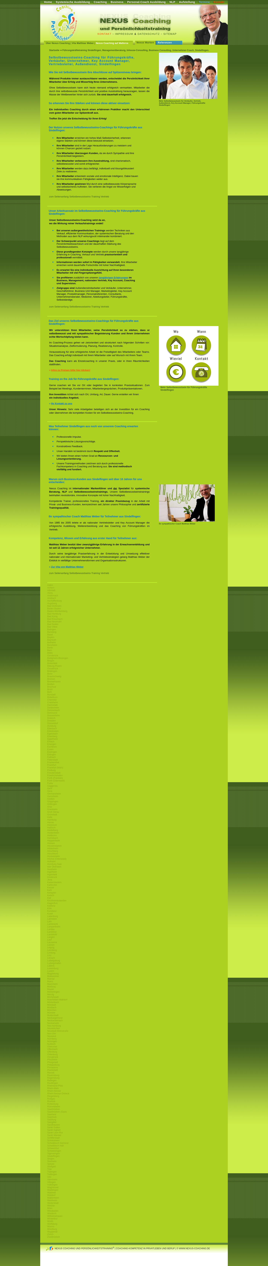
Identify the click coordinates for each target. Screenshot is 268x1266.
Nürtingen (52, 1041)
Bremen (51, 679)
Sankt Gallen (53, 1127)
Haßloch (51, 827)
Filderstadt (52, 760)
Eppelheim (52, 739)
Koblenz (51, 906)
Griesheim (52, 809)
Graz (49, 806)
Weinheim (52, 1200)
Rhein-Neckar (54, 1091)
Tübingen (52, 1171)
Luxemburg (52, 968)
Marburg (51, 986)
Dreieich (51, 718)
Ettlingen (51, 754)
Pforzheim (52, 1059)
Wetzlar (51, 1205)
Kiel (49, 898)
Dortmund (52, 713)
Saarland (51, 1114)
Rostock (51, 1101)
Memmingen (53, 992)
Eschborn (52, 746)
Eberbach (52, 728)
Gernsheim (52, 796)
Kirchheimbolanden (56, 900)
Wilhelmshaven (54, 1216)
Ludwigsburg (53, 960)
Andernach (52, 595)
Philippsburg (53, 1065)
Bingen (50, 660)
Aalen (50, 585)
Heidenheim (53, 833)
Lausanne (52, 942)
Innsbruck (52, 877)
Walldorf (51, 1195)
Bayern (50, 637)
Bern (49, 650)
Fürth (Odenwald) (56, 780)
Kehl (49, 890)
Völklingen (52, 1184)
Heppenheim (53, 840)
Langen (51, 937)
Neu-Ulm (51, 1033)
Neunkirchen (53, 1028)
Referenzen (165, 42)
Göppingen (52, 801)
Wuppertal (52, 1231)
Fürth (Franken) (55, 778)
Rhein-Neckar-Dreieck (58, 1093)
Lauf (49, 939)
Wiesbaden (52, 1211)
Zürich (50, 1234)
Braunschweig (54, 676)
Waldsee (51, 1192)
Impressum (124, 33)
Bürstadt (51, 694)
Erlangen (51, 744)
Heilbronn (52, 835)
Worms (50, 1226)
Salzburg (51, 1119)
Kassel (50, 887)
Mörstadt (51, 1005)
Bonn (49, 673)
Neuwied (51, 1036)
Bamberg (51, 632)
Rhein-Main (53, 1088)
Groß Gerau (53, 812)
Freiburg (51, 770)
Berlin (50, 647)
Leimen (51, 945)
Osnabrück (52, 655)
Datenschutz (149, 33)
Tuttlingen (52, 1174)
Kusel (50, 913)
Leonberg (52, 950)
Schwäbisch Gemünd (57, 1143)
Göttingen (52, 804)
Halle (49, 817)
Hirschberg (52, 851)
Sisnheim (51, 1161)
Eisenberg (52, 736)
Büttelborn (52, 697)
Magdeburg (53, 973)
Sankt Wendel (54, 1135)
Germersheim (54, 793)
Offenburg (52, 1052)
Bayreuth (51, 640)
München (51, 1010)
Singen (50, 1158)
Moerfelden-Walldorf (57, 999)
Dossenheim (53, 715)
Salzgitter (52, 1122)
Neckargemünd (54, 1018)
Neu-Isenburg (54, 1025)
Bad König (52, 616)
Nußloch (51, 1044)
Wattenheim (53, 1198)
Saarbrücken (53, 1109)
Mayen (50, 989)
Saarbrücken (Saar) (57, 1111)
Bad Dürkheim (54, 606)
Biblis (50, 653)
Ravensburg (53, 1075)
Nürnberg (52, 1038)
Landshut (51, 932)
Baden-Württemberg (57, 611)
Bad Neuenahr (54, 621)
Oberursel (52, 1046)
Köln (49, 908)
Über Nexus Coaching (58, 43)
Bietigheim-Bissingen (57, 658)
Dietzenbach (53, 710)
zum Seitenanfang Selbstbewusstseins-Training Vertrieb (79, 196)
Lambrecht (52, 924)
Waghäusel (52, 1187)
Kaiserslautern (54, 882)
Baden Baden (54, 608)
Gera (49, 791)
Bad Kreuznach (55, 619)
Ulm (49, 1177)
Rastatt (50, 1072)
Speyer (50, 1164)
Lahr (49, 921)
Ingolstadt (52, 874)
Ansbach (51, 598)
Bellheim (51, 642)
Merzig (50, 994)
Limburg (51, 952)
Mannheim (52, 984)
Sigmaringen (53, 1153)
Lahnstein (52, 919)
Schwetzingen (54, 1151)
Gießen (51, 799)
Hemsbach (52, 838)
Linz (49, 955)
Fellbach (51, 757)
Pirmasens (52, 1067)
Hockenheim (53, 856)
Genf (49, 788)
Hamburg (51, 819)
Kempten (51, 892)
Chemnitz (52, 700)
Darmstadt (52, 705)
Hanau (50, 822)
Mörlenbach (53, 1002)
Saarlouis (52, 1117)
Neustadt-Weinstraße (57, 1031)
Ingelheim (52, 872)
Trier (49, 1169)
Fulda (50, 783)
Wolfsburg (52, 1224)
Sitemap (170, 33)
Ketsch (50, 895)
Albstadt (51, 590)
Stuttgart (51, 1166)
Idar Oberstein (54, 866)
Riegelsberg (53, 1096)
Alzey (50, 593)
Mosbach (51, 1007)
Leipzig (50, 947)
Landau (51, 929)
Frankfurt (51, 765)
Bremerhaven (54, 681)
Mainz (50, 981)
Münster (51, 1012)
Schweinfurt (53, 1148)
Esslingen (52, 752)
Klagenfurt (52, 903)
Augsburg (52, 603)
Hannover (52, 825)
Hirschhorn (52, 853)
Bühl (49, 692)
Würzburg (52, 1229)
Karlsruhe (52, 885)
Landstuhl (52, 934)
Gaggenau (52, 786)
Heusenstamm (54, 846)
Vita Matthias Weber (83, 43)
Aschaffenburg (54, 600)
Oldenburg (52, 1054)
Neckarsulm (53, 1023)
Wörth (50, 1221)
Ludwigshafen (54, 963)
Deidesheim (53, 707)
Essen (50, 749)
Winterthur (52, 1218)
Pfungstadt (52, 1062)
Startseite (54, 50)
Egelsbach (52, 733)
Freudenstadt (53, 773)
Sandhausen (53, 1125)
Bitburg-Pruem (54, 666)
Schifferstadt (53, 1138)
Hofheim (51, 861)
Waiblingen (52, 1190)
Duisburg (51, 726)
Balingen (51, 629)
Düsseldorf (52, 723)
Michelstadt (53, 997)
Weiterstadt (52, 1203)
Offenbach (52, 1049)
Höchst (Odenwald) (56, 859)
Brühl (49, 689)
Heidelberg (52, 830)
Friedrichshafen (55, 775)
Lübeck (51, 965)
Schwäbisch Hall (55, 1145)
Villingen (51, 1182)
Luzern (50, 971)
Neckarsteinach (55, 1020)
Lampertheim (53, 926)
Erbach (50, 741)
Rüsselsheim (53, 1106)
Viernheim (52, 1179)
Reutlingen (52, 1083)
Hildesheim (52, 848)
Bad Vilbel (52, 627)
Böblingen (52, 671)
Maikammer (53, 976)
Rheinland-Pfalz (55, 1085)
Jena (49, 879)
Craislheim (52, 702)
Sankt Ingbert (53, 1130)
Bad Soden (52, 624)
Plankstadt (52, 1070)
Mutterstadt (52, 1015)
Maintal (51, 979)
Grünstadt (52, 814)
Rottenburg (52, 1104)
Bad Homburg (54, 614)
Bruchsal (51, 687)
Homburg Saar (54, 864)
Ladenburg (52, 916)
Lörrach (51, 958)
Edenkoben (53, 731)
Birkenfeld (52, 663)
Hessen (51, 843)
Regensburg (53, 1078)
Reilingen (52, 1080)
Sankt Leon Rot (55, 1132)
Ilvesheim (52, 869)
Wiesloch (51, 1213)
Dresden (51, 720)
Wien (49, 1208)
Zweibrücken (53, 1237)
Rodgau (51, 1098)
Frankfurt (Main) (55, 767)
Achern (50, 587)
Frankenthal (53, 762)
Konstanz (52, 911)
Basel (50, 634)
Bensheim (52, 645)
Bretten (51, 684)
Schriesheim (53, 1140)
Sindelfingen (53, 1156)
